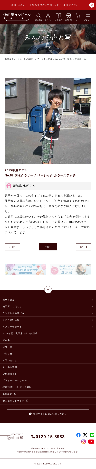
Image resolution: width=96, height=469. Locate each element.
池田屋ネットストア (15, 401)
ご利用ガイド (10, 373)
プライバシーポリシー (15, 380)
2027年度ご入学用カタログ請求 (20, 333)
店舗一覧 (7, 347)
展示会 (6, 340)
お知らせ (7, 353)
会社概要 (9, 394)
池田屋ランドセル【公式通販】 (19, 59)
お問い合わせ (10, 360)
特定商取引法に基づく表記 (17, 387)
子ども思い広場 (44, 59)
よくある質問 (10, 367)
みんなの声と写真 (63, 59)
